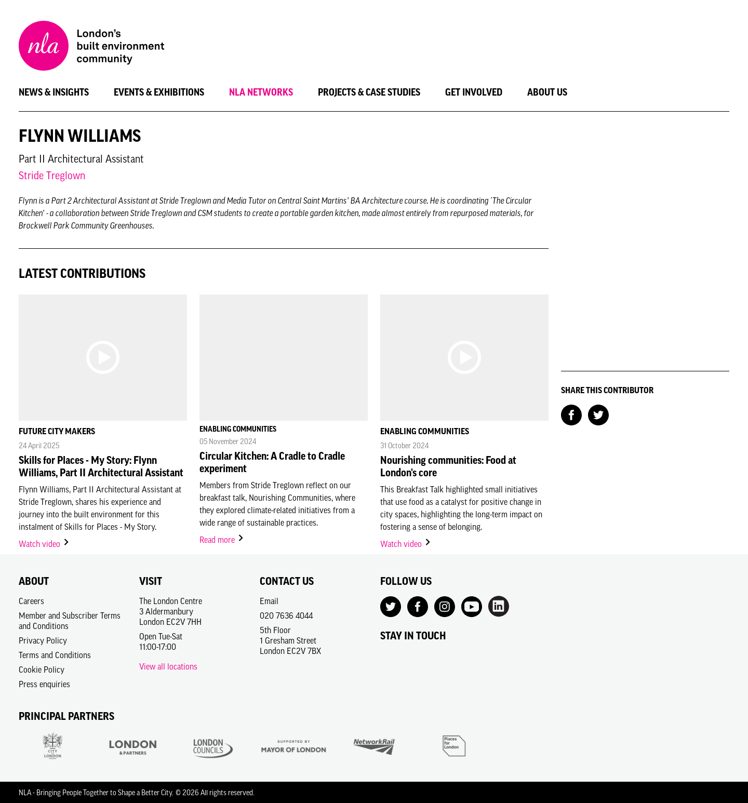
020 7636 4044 (286, 615)
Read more (222, 539)
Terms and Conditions (55, 655)
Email (269, 601)
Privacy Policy (43, 640)
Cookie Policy (41, 669)
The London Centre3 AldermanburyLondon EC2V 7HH (170, 611)
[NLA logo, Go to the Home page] (91, 47)
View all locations (168, 666)
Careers (31, 601)
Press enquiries (44, 684)
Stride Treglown (52, 175)
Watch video (44, 543)
